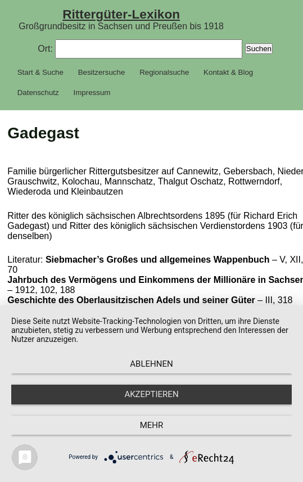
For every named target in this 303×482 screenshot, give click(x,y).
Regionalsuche (164, 72)
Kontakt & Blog (228, 72)
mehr (152, 425)
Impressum (92, 92)
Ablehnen (151, 364)
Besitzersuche (101, 72)
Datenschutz (38, 92)
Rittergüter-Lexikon (121, 14)
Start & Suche (40, 72)
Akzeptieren (151, 394)
